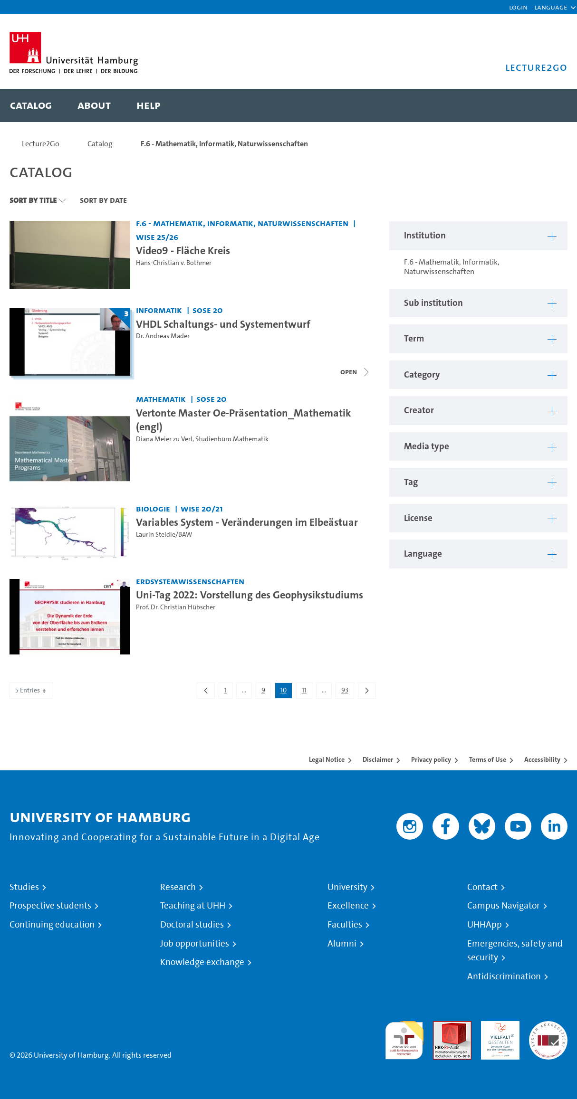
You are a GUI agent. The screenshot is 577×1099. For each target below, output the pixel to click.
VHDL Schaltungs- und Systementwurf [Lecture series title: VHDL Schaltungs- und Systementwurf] (223, 324)
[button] (550, 7)
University (347, 887)
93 (347, 692)
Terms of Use (487, 759)
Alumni (341, 944)
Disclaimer (378, 759)
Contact (482, 887)
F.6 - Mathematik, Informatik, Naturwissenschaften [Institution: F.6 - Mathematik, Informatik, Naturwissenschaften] (242, 223)
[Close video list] (355, 372)
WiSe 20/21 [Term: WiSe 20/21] (202, 508)
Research (178, 887)
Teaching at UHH (192, 906)
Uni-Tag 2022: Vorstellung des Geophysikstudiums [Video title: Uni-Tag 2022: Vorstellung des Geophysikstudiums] (249, 594)
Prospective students (50, 906)
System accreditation (548, 1032)
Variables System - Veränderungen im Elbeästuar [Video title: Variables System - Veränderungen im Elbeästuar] (247, 522)
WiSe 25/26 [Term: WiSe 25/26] (157, 237)
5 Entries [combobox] (31, 690)
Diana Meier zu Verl (164, 439)
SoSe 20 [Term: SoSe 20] (207, 310)
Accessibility (542, 759)
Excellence (348, 906)
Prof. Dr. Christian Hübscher (175, 607)
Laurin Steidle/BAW (164, 534)
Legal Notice (327, 759)
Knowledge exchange (202, 962)
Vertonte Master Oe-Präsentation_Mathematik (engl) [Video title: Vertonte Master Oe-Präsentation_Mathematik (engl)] (243, 420)
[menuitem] (31, 105)
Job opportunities (194, 944)
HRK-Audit (498, 1027)
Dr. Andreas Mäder (163, 336)
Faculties (344, 925)
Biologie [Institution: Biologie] (153, 508)
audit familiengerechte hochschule (404, 1038)
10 (286, 692)
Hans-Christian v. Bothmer (174, 262)
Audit (442, 1027)
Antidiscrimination (504, 976)
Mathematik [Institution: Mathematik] (161, 399)
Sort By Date (103, 200)
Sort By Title (33, 200)
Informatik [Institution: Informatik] (159, 310)
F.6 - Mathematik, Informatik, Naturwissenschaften (224, 144)
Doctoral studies (192, 925)
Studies (24, 887)
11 (307, 692)
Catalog (100, 144)
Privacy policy (431, 759)
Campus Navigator (503, 906)
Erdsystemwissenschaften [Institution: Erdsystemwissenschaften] (190, 581)
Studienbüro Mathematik (232, 439)
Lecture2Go (40, 144)
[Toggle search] (550, 105)
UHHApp (484, 925)
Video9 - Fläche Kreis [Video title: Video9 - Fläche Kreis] (183, 250)
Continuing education (52, 925)
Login (518, 7)
